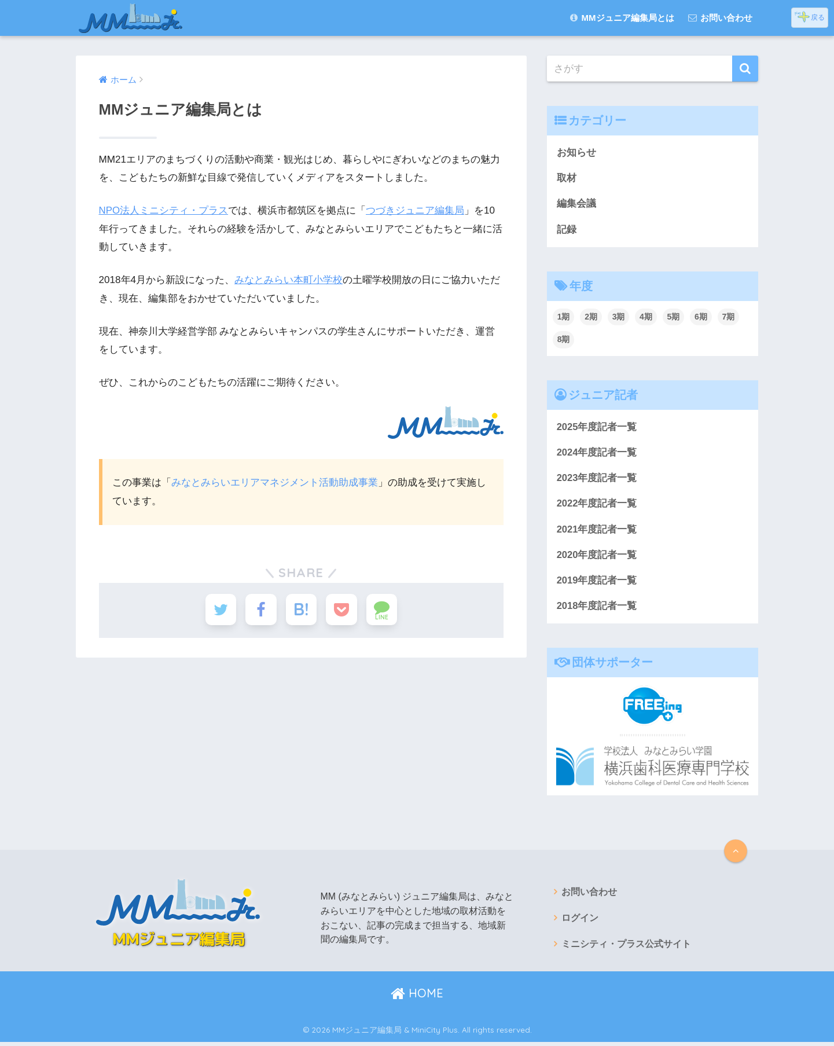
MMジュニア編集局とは (622, 18)
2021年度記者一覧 (597, 531)
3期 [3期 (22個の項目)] (618, 317)
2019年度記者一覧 (597, 583)
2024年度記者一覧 (597, 453)
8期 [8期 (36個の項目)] (563, 340)
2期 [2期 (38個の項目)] (591, 317)
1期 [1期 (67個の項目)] (563, 317)
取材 (566, 178)
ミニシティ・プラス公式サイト (626, 948)
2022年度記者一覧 (597, 505)
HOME (417, 997)
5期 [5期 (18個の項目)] (673, 317)
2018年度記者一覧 (597, 609)
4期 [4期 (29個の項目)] (646, 317)
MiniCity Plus (435, 1033)
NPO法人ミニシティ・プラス (164, 210)
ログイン (579, 922)
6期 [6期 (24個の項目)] (701, 317)
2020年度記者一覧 (597, 557)
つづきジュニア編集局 (415, 210)
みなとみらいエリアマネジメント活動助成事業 (274, 481)
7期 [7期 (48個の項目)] (728, 317)
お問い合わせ (720, 18)
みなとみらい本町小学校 (288, 279)
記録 (566, 230)
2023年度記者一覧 (597, 479)
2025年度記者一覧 (597, 428)
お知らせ (576, 152)
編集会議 (576, 204)
